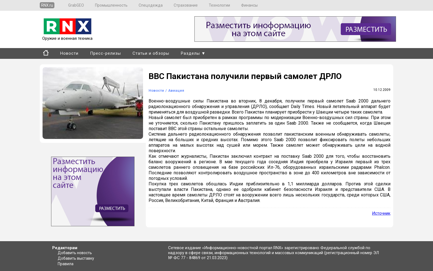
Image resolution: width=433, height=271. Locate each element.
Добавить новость (75, 253)
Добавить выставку (76, 258)
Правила (65, 264)
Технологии (219, 5)
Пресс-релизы (105, 53)
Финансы (249, 5)
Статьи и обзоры (151, 53)
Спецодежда (151, 5)
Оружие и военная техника (67, 36)
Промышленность (111, 5)
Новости (69, 53)
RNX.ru (47, 5)
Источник (381, 213)
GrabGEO (76, 5)
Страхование (186, 5)
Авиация (176, 90)
